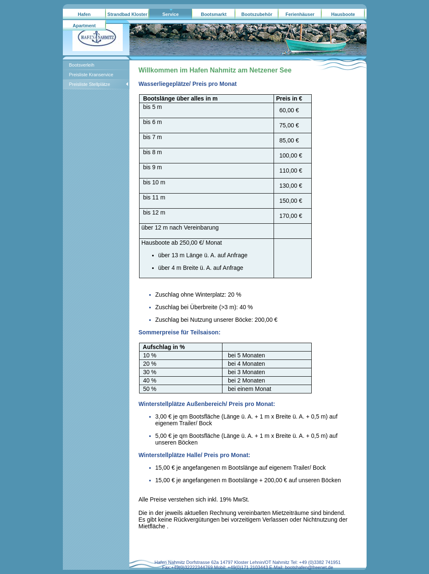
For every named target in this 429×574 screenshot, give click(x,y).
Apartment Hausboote (84, 27)
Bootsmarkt (213, 14)
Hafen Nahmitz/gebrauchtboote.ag (84, 16)
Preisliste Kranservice (91, 74)
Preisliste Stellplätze (89, 84)
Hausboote (343, 14)
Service (170, 14)
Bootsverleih (82, 64)
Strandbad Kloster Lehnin (127, 16)
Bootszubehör (256, 14)
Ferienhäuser (299, 14)
